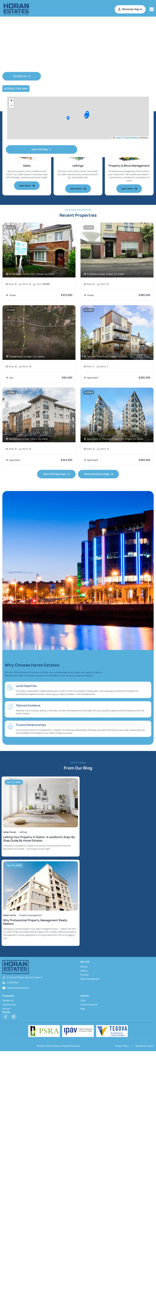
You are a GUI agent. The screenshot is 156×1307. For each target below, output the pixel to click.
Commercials (9, 1004)
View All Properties (56, 474)
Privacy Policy (122, 1045)
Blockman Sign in (130, 9)
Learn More (27, 185)
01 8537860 (12, 982)
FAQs (83, 1000)
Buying (83, 966)
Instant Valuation (88, 1004)
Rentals (6, 1008)
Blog (82, 1008)
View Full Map (41, 149)
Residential (8, 1000)
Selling (83, 970)
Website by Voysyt (144, 1045)
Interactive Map (16, 88)
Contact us (21, 76)
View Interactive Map (98, 474)
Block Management (90, 978)
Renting (84, 974)
